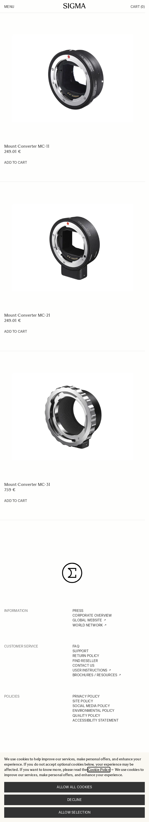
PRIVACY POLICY (86, 696)
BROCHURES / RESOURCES (95, 675)
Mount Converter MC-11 (26, 146)
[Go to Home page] (74, 5)
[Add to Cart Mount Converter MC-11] (15, 163)
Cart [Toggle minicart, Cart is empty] (138, 7)
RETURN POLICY (86, 656)
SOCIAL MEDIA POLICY (91, 706)
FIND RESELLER (85, 661)
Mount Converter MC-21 (27, 315)
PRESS (78, 611)
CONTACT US (84, 666)
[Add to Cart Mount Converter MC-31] (15, 501)
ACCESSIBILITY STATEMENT (96, 720)
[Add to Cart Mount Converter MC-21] (15, 332)
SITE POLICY (83, 701)
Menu (9, 7)
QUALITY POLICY (86, 716)
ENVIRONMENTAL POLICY (93, 711)
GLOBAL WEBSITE (87, 620)
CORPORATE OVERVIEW (92, 615)
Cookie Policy (99, 769)
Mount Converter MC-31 (27, 484)
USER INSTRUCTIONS (90, 670)
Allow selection (75, 812)
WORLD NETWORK (88, 625)
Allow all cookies (74, 787)
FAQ (76, 646)
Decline (74, 800)
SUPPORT (81, 651)
